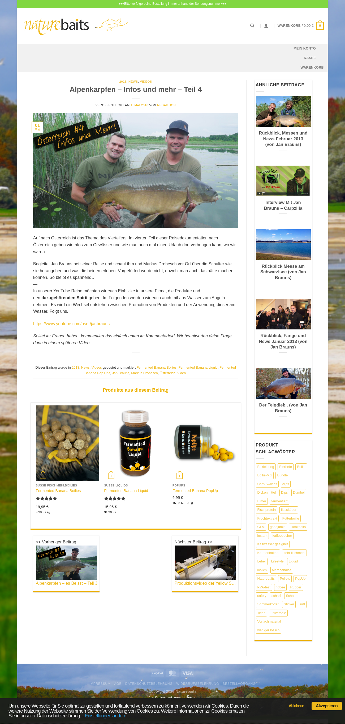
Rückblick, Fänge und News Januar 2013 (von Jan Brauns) (283, 341)
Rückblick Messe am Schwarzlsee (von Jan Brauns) (283, 272)
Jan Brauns (120, 373)
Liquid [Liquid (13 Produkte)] (293, 561)
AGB (118, 684)
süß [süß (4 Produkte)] (302, 604)
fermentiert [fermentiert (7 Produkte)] (279, 501)
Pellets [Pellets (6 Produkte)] (285, 578)
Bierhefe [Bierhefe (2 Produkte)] (285, 467)
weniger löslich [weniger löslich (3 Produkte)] (268, 630)
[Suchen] (252, 26)
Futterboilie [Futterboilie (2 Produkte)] (290, 518)
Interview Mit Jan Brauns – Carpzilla (283, 205)
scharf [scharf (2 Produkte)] (276, 596)
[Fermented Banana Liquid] (135, 443)
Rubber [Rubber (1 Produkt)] (295, 587)
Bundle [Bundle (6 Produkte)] (282, 475)
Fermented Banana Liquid (198, 367)
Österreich (167, 373)
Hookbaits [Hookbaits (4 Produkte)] (298, 527)
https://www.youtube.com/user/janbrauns (71, 323)
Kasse (310, 58)
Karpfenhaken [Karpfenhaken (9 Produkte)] (268, 553)
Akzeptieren (327, 706)
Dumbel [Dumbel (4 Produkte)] (299, 492)
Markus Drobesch (144, 373)
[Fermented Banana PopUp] (204, 443)
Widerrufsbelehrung (197, 684)
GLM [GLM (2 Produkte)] (261, 527)
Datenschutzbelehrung (149, 684)
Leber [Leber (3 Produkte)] (261, 561)
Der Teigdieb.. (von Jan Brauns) (283, 408)
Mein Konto (305, 48)
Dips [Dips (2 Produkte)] (284, 492)
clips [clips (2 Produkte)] (285, 484)
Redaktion (166, 105)
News (133, 81)
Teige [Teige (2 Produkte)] (261, 613)
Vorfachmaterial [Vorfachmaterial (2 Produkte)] (269, 621)
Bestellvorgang (239, 684)
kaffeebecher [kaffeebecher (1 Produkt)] (282, 536)
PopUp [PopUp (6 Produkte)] (300, 578)
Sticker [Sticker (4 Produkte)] (289, 604)
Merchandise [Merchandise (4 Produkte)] (281, 570)
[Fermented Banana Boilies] (67, 443)
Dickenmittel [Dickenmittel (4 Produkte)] (266, 492)
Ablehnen (296, 706)
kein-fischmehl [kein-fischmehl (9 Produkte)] (294, 553)
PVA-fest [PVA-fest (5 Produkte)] (264, 587)
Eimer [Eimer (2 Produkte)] (261, 501)
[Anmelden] (266, 26)
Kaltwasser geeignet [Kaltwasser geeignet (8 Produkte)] (272, 544)
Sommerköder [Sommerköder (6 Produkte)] (268, 604)
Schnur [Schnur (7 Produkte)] (291, 596)
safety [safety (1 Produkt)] (261, 596)
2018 (123, 81)
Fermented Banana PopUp (195, 491)
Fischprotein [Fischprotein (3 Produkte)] (266, 510)
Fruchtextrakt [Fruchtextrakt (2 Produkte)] (267, 518)
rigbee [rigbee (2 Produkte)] (280, 587)
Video (181, 373)
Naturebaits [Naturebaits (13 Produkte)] (266, 578)
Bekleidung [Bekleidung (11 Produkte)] (265, 467)
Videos (146, 81)
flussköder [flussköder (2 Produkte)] (288, 510)
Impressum (100, 684)
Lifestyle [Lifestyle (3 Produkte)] (277, 561)
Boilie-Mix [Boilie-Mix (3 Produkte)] (264, 475)
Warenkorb (312, 67)
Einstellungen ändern (105, 715)
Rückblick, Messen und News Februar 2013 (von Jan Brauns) (283, 139)
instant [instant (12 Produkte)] (262, 536)
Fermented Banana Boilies (157, 367)
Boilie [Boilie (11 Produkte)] (301, 467)
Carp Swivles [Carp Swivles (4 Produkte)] (267, 484)
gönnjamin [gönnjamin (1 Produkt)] (278, 527)
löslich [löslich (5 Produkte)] (262, 570)
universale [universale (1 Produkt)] (278, 613)
